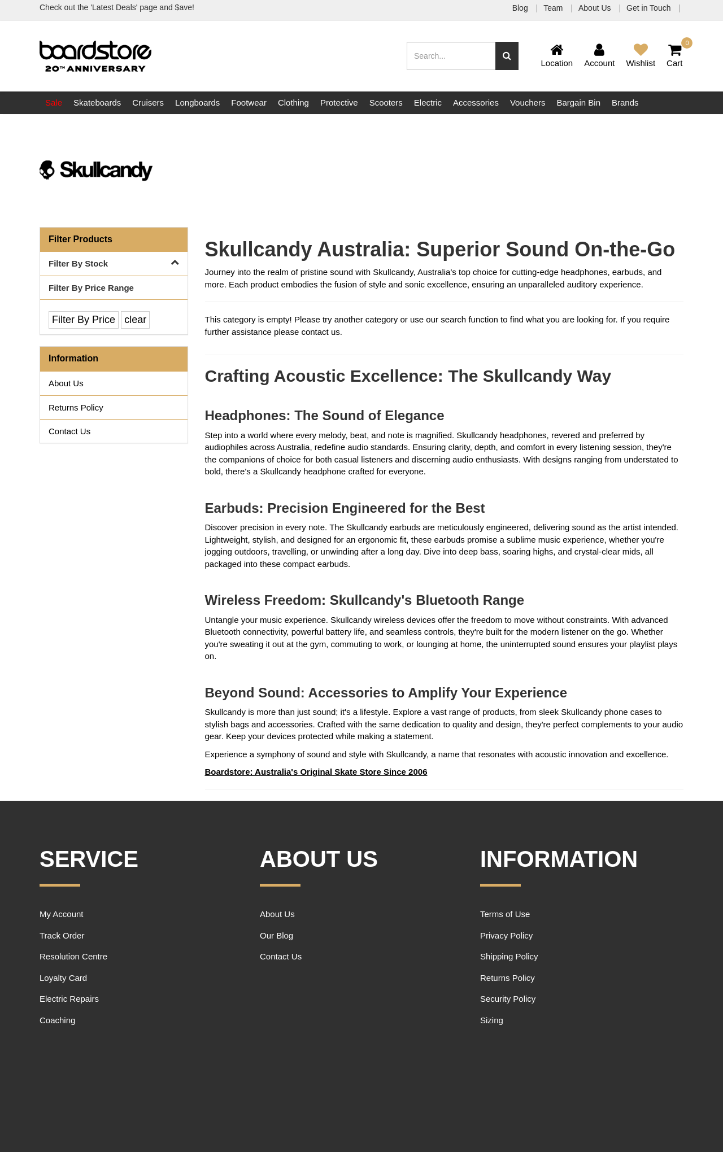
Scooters (386, 102)
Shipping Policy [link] (509, 956)
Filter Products (80, 239)
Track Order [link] (62, 935)
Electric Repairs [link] (69, 998)
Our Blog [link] (276, 935)
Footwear (249, 102)
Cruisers (148, 102)
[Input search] (451, 56)
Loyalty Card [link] (63, 978)
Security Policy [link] (507, 998)
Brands (625, 102)
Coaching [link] (57, 1020)
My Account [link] (62, 914)
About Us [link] (66, 383)
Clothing (293, 102)
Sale (53, 102)
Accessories (476, 102)
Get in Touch (649, 7)
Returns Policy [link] (76, 407)
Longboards (197, 102)
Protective (339, 102)
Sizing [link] (491, 1020)
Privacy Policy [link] (506, 935)
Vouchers (528, 102)
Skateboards (97, 102)
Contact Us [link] (69, 431)
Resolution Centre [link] (73, 956)
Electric (428, 102)
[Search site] (507, 56)
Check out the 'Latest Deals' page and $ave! (117, 7)
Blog (521, 7)
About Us (595, 7)
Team (554, 7)
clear (135, 319)
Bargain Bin (578, 102)
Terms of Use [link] (505, 914)
